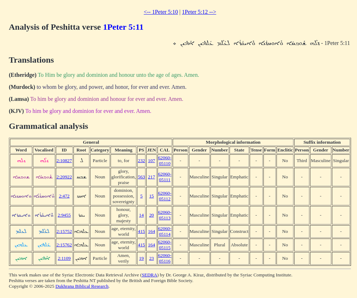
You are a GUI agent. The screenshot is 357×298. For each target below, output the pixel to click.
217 (151, 176)
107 (151, 160)
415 (141, 231)
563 (141, 176)
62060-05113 (165, 215)
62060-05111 (165, 176)
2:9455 (64, 215)
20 (151, 215)
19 (141, 258)
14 (141, 215)
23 (151, 258)
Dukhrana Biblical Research (81, 286)
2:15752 (64, 231)
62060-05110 (165, 160)
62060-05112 (165, 195)
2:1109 (64, 258)
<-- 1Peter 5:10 (161, 12)
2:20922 (64, 176)
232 (141, 160)
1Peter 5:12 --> (199, 12)
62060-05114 (165, 231)
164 (151, 231)
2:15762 (64, 244)
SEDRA (149, 274)
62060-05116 (165, 258)
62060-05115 (165, 244)
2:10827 (64, 160)
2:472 (64, 196)
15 (151, 196)
